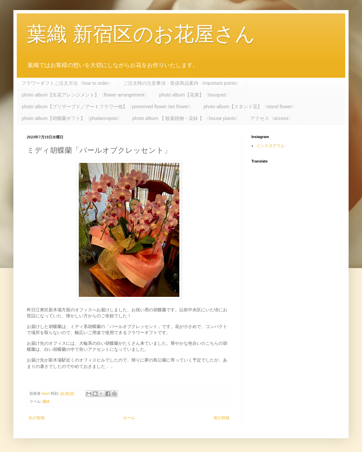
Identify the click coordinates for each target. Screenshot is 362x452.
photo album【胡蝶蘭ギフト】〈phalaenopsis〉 (72, 118)
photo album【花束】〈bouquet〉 (194, 95)
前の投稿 (222, 417)
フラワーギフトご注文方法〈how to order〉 (67, 83)
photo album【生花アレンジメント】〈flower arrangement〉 (85, 95)
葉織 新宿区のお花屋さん (141, 34)
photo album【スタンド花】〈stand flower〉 (250, 106)
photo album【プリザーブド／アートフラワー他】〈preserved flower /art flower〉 (107, 106)
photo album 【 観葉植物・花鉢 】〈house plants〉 (186, 118)
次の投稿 (36, 417)
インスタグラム (270, 145)
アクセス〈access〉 (271, 118)
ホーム (129, 417)
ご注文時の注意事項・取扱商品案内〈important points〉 (182, 83)
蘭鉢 (46, 401)
